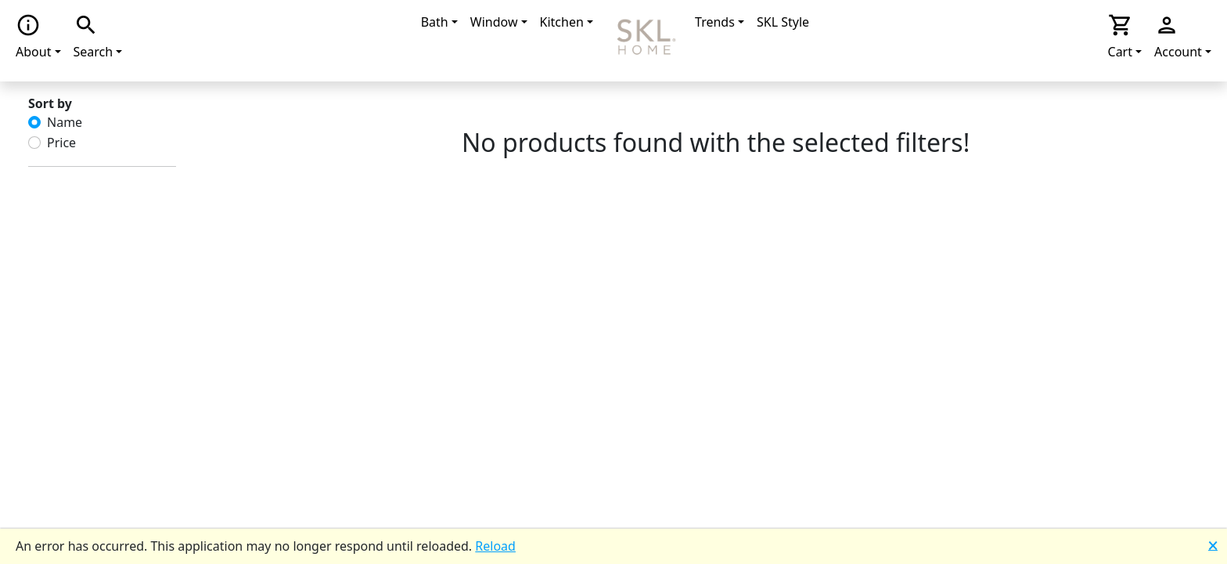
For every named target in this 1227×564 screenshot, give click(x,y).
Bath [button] (434, 22)
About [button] (33, 36)
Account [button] (1178, 36)
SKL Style (783, 22)
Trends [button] (715, 22)
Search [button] (93, 36)
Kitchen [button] (562, 22)
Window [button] (494, 22)
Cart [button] (1120, 36)
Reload (495, 546)
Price (61, 142)
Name (64, 122)
